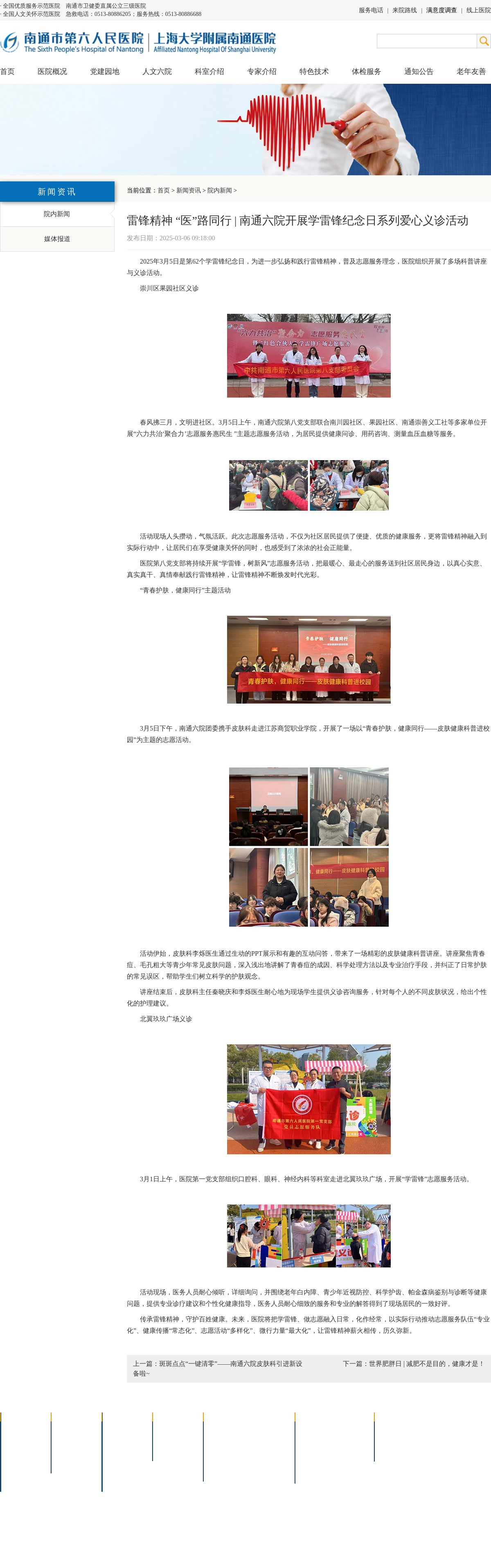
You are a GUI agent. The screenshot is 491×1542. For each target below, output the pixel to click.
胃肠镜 (218, 1450)
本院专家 (171, 1450)
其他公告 (393, 1450)
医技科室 (120, 1460)
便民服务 (313, 1450)
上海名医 (171, 1429)
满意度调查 (441, 10)
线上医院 (478, 10)
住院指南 (313, 1439)
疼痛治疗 (265, 1429)
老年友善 (471, 71)
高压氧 (218, 1460)
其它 (113, 1471)
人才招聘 (393, 1439)
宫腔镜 (261, 1460)
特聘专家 (171, 1439)
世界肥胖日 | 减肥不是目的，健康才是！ (427, 1363)
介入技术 (222, 1429)
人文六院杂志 (76, 1439)
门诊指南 (313, 1429)
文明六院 (69, 1460)
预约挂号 (350, 1439)
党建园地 (104, 71)
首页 (7, 71)
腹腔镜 (261, 1450)
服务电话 (371, 10)
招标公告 (393, 1429)
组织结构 (19, 1450)
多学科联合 (123, 1429)
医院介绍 (19, 1429)
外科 (113, 1450)
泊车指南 (350, 1460)
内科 (113, 1439)
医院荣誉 (19, 1460)
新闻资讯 (188, 190)
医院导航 (313, 1460)
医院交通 (19, 1482)
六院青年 (69, 1450)
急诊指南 (350, 1429)
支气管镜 (265, 1439)
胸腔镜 (218, 1439)
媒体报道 (57, 238)
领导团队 (19, 1439)
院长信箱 (19, 1471)
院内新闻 (219, 190)
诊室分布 (350, 1450)
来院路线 (404, 10)
